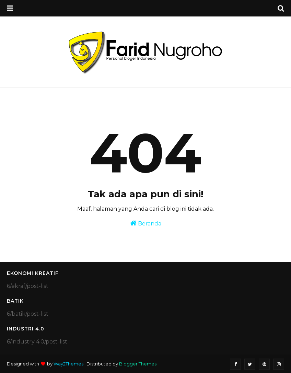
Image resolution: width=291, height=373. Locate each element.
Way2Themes (68, 363)
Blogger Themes (137, 363)
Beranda (145, 223)
